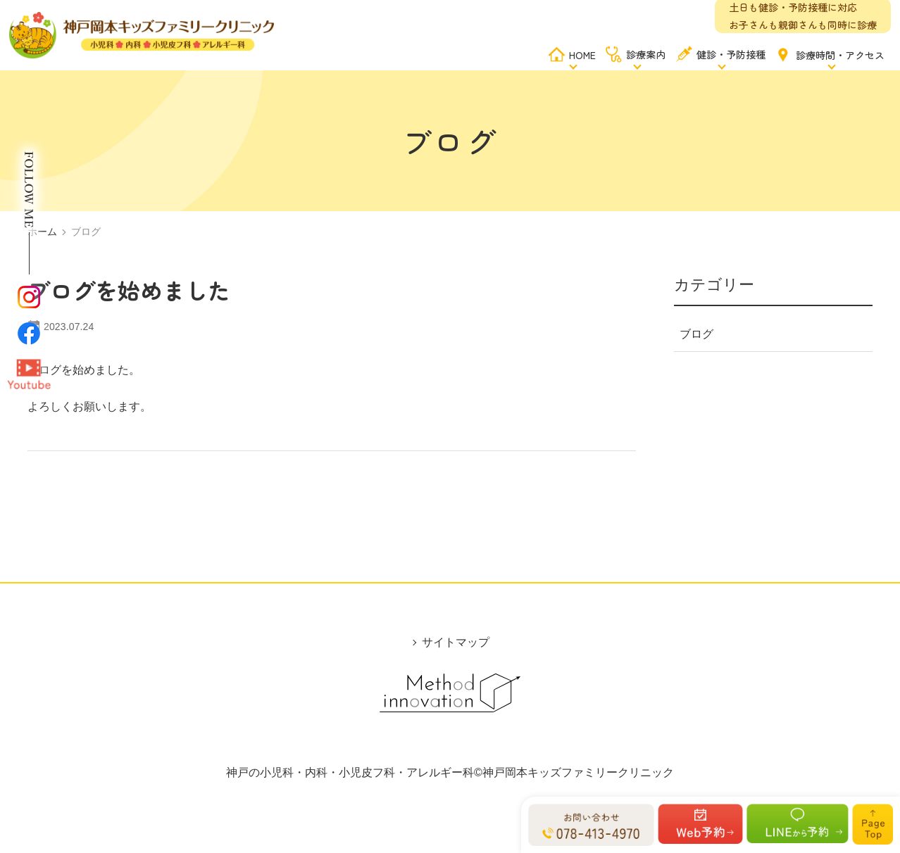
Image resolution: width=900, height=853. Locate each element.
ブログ (696, 334)
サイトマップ (455, 642)
